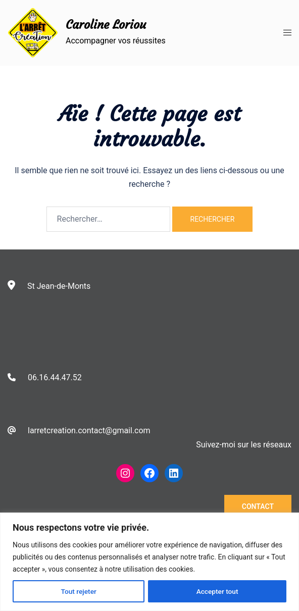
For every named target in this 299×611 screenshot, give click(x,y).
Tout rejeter (78, 591)
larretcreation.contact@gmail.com (89, 430)
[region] (149, 562)
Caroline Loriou (106, 24)
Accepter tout (217, 591)
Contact (258, 506)
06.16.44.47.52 (55, 377)
